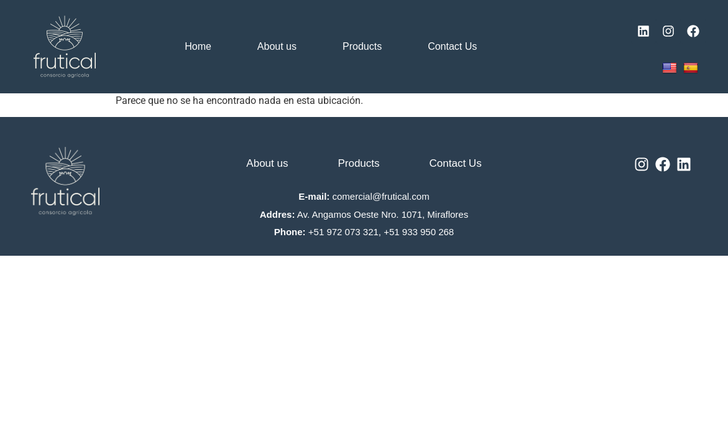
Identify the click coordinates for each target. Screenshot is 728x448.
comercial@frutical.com (381, 196)
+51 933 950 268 (419, 231)
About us (277, 46)
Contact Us (452, 46)
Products (362, 46)
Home (198, 46)
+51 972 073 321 (343, 231)
